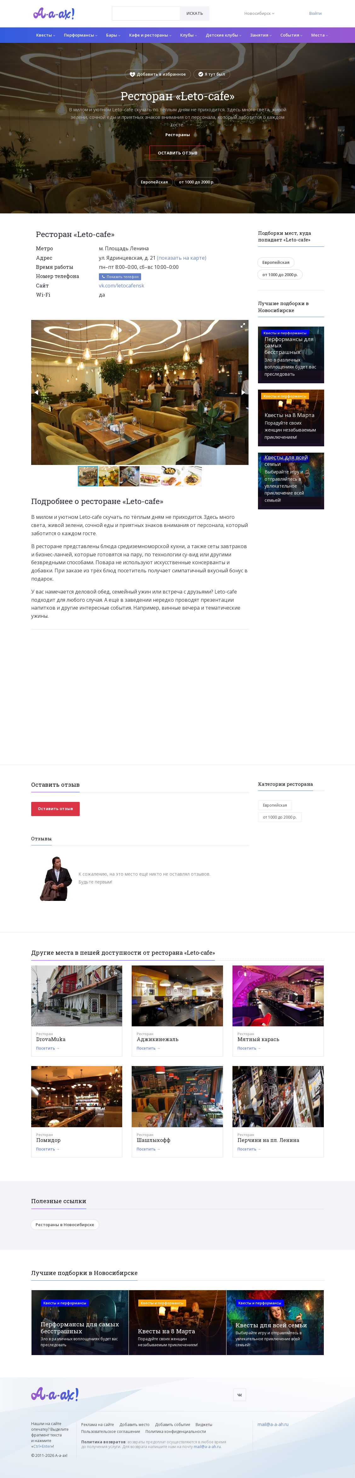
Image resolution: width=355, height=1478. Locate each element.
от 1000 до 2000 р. (197, 182)
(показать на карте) (181, 257)
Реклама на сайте (97, 1424)
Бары (113, 35)
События (291, 35)
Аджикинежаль (158, 1039)
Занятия (261, 35)
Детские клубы (223, 35)
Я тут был (211, 74)
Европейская (154, 182)
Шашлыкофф (153, 1140)
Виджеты (204, 1424)
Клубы (188, 35)
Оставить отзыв (178, 153)
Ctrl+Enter (42, 1446)
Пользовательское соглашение (110, 1431)
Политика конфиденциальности (176, 1431)
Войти (315, 13)
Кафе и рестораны (150, 35)
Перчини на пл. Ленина (268, 1140)
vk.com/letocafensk (121, 285)
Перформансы (80, 35)
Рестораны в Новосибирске (65, 1225)
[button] (243, 325)
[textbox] (146, 9)
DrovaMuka (51, 1039)
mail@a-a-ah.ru (207, 1446)
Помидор (48, 1140)
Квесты (45, 35)
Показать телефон (120, 277)
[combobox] (146, 13)
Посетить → (48, 1048)
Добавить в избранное (158, 74)
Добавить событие (172, 1424)
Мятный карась (258, 1039)
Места (319, 35)
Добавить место (134, 1424)
